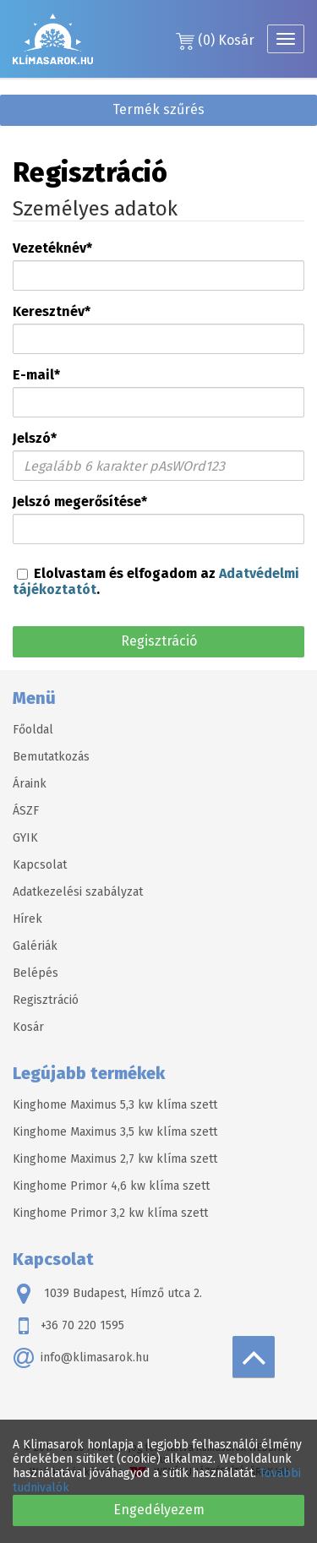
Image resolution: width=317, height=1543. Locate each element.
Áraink (29, 784)
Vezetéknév (52, 248)
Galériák (35, 946)
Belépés (35, 973)
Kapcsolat (40, 865)
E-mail (36, 375)
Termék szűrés (158, 109)
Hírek (27, 919)
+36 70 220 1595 (68, 1326)
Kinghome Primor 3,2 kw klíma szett (110, 1213)
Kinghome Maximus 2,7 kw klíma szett (115, 1159)
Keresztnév (51, 311)
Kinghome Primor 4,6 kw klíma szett (111, 1186)
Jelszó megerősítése (80, 501)
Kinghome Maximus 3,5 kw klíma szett (115, 1132)
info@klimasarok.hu (81, 1358)
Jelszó (35, 438)
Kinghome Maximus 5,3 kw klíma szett (115, 1105)
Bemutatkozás (51, 757)
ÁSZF (26, 811)
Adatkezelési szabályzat (78, 892)
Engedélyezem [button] (159, 1510)
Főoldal (33, 729)
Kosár (215, 40)
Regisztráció (159, 641)
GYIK (25, 838)
